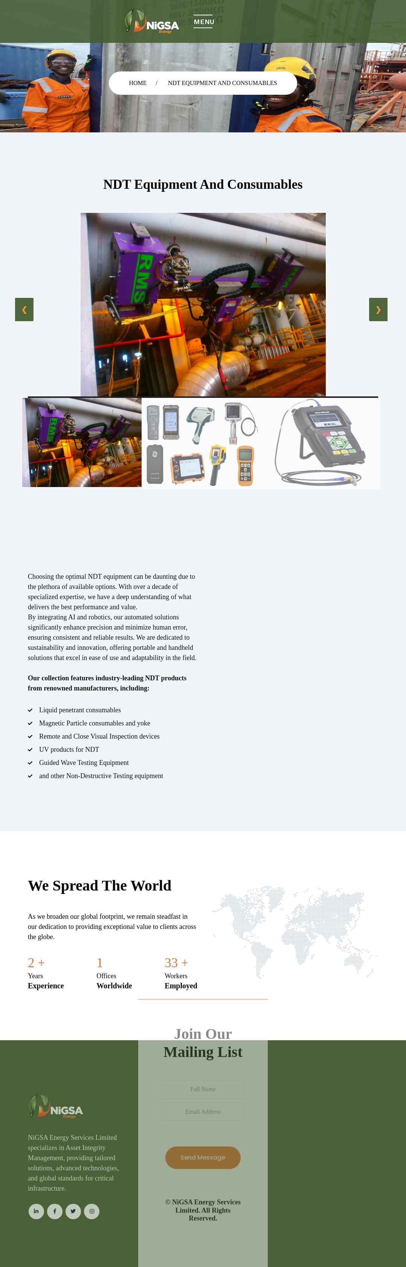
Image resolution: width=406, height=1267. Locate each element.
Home (138, 83)
